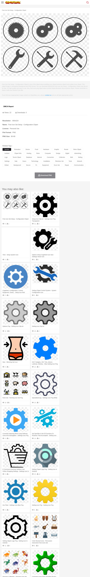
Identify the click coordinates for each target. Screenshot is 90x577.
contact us (48, 95)
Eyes (48, 558)
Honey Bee (65, 555)
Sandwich (44, 564)
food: (4, 564)
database (29, 157)
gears (24, 161)
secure (28, 165)
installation (46, 161)
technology (34, 161)
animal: (4, 555)
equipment (45, 165)
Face (82, 558)
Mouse (85, 555)
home (58, 558)
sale (16, 161)
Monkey (80, 555)
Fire (38, 552)
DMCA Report (8, 106)
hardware (46, 149)
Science (73, 561)
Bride (18, 558)
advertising (77, 153)
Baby (13, 558)
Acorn (9, 552)
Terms (9, 573)
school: (4, 561)
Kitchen (62, 564)
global (6, 165)
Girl (65, 558)
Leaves (20, 552)
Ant (9, 555)
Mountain (73, 552)
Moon (63, 552)
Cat (25, 555)
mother (27, 558)
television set (59, 161)
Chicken (30, 555)
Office (82, 561)
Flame (42, 552)
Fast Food (29, 564)
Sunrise (68, 552)
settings (7, 161)
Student (10, 561)
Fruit (35, 564)
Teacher (16, 561)
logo (6, 157)
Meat (39, 564)
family (22, 558)
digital (67, 153)
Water (79, 552)
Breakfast (9, 564)
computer (48, 153)
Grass (52, 552)
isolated (7, 153)
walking (53, 558)
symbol (7, 149)
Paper (77, 561)
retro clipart (77, 149)
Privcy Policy (16, 573)
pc (36, 165)
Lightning (57, 552)
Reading (32, 561)
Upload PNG (36, 573)
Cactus (25, 552)
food (36, 149)
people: (4, 558)
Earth (34, 552)
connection (50, 157)
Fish (56, 555)
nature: (4, 552)
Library (67, 561)
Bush (83, 552)
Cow (34, 555)
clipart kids (18, 153)
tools (70, 161)
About (4, 573)
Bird (16, 555)
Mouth (77, 558)
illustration (17, 149)
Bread (81, 564)
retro (38, 153)
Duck (42, 555)
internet (39, 157)
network (79, 161)
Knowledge (61, 561)
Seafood (50, 564)
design (58, 153)
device (28, 149)
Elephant (51, 555)
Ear (45, 558)
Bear (12, 555)
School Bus (50, 561)
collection (62, 157)
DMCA (29, 573)
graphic (56, 149)
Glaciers (47, 552)
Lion (75, 555)
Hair (62, 558)
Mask (9, 558)
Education (43, 561)
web (71, 157)
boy (69, 558)
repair (67, 165)
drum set (57, 165)
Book (20, 561)
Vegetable (56, 564)
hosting (29, 153)
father (73, 558)
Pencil (37, 561)
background (17, 165)
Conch (30, 552)
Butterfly (21, 555)
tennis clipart (17, 157)
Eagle (46, 555)
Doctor (40, 558)
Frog (60, 555)
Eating (76, 564)
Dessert (20, 564)
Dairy (14, 564)
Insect (71, 555)
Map (56, 561)
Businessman (34, 558)
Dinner (67, 564)
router (66, 149)
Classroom (26, 561)
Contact (23, 573)
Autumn (15, 552)
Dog (38, 555)
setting (80, 157)
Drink (24, 564)
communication (79, 165)
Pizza (72, 564)
